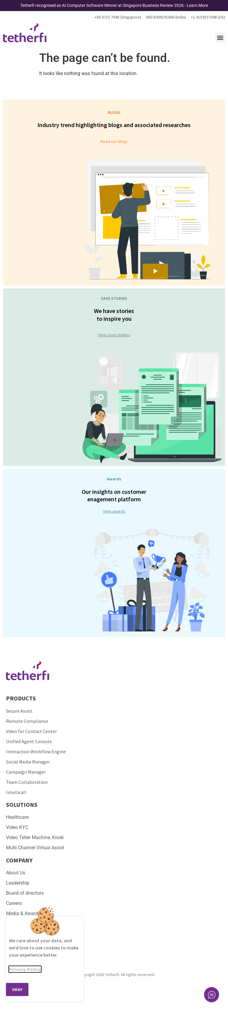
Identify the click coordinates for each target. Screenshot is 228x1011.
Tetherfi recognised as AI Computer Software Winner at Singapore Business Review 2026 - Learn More (114, 5)
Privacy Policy (25, 969)
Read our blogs (114, 141)
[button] (220, 37)
